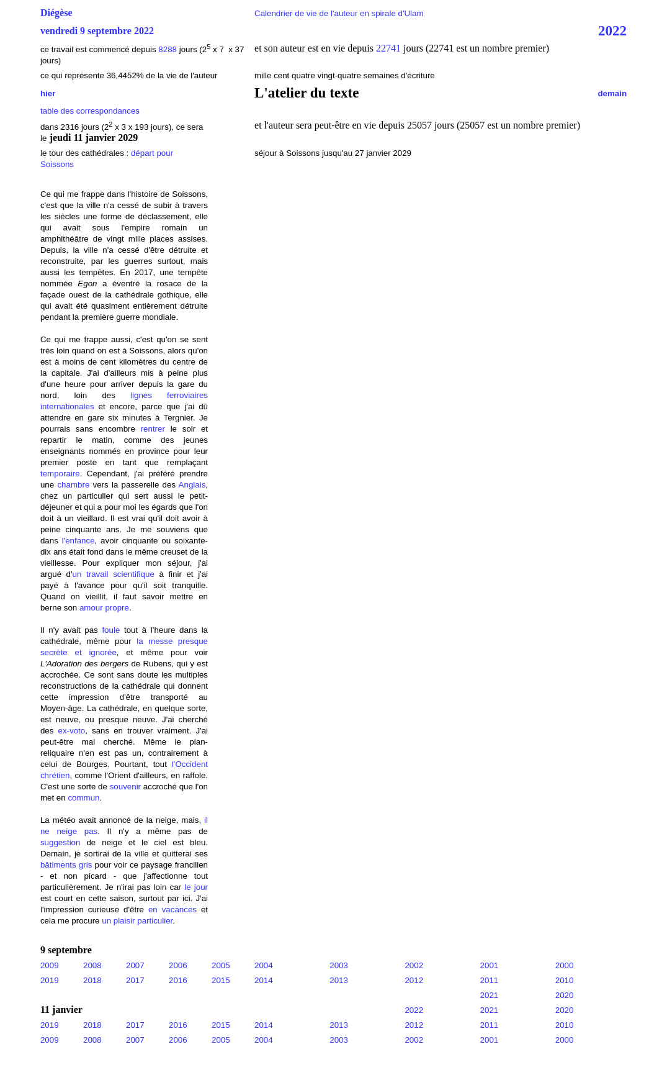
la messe (154, 641)
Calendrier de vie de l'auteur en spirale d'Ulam (339, 13)
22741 (389, 48)
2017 (135, 980)
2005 (221, 965)
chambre (73, 484)
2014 (263, 980)
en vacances (172, 909)
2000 (564, 965)
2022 (612, 30)
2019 (49, 980)
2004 (263, 965)
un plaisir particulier (137, 920)
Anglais (192, 484)
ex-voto (72, 730)
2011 (489, 980)
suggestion (60, 842)
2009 (49, 965)
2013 (338, 980)
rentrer (153, 428)
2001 (489, 965)
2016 (178, 980)
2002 (414, 965)
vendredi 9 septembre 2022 (97, 30)
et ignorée (95, 652)
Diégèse (56, 12)
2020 (564, 995)
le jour (196, 887)
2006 (178, 965)
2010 (564, 980)
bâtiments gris (66, 864)
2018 (92, 980)
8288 (167, 49)
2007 (135, 965)
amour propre (104, 607)
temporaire (60, 473)
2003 (338, 965)
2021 (489, 995)
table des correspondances (90, 111)
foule (111, 630)
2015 (221, 980)
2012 (414, 980)
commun (83, 797)
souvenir (125, 786)
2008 (92, 965)
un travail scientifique (113, 574)
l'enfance (78, 540)
